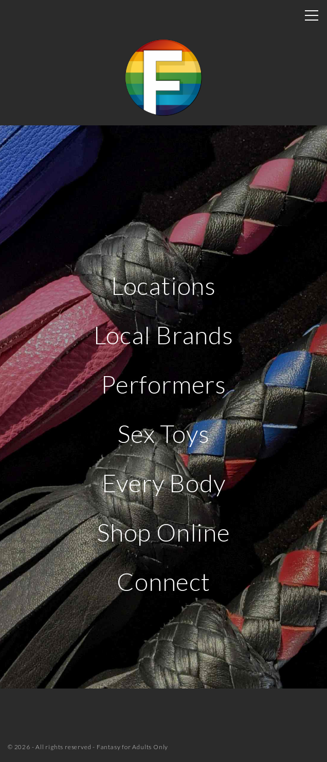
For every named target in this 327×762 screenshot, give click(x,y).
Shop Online (163, 532)
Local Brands (163, 334)
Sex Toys (163, 433)
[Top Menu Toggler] (311, 15)
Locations (163, 285)
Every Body (164, 482)
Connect (163, 581)
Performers (163, 384)
